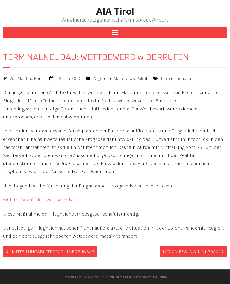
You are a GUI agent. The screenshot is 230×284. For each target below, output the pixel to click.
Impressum (72, 277)
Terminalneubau (176, 78)
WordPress (158, 277)
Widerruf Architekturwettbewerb (37, 200)
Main (118, 78)
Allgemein (102, 78)
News (130, 78)
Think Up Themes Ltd (116, 277)
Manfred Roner (31, 78)
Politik (143, 78)
